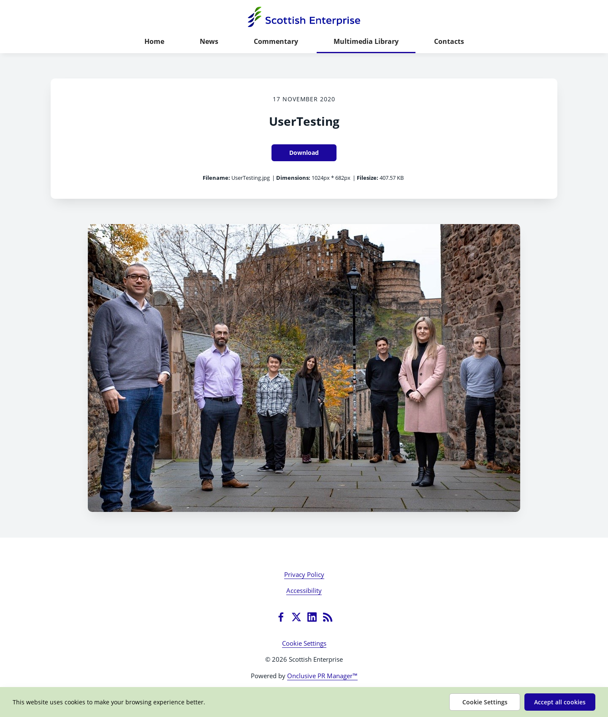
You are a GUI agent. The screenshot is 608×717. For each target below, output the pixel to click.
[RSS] (327, 617)
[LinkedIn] (312, 617)
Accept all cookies (560, 702)
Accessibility (304, 590)
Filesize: (367, 177)
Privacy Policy (304, 574)
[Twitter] (296, 617)
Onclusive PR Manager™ (322, 675)
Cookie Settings (304, 643)
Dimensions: (293, 177)
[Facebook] (280, 617)
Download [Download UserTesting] (304, 153)
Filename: (216, 177)
